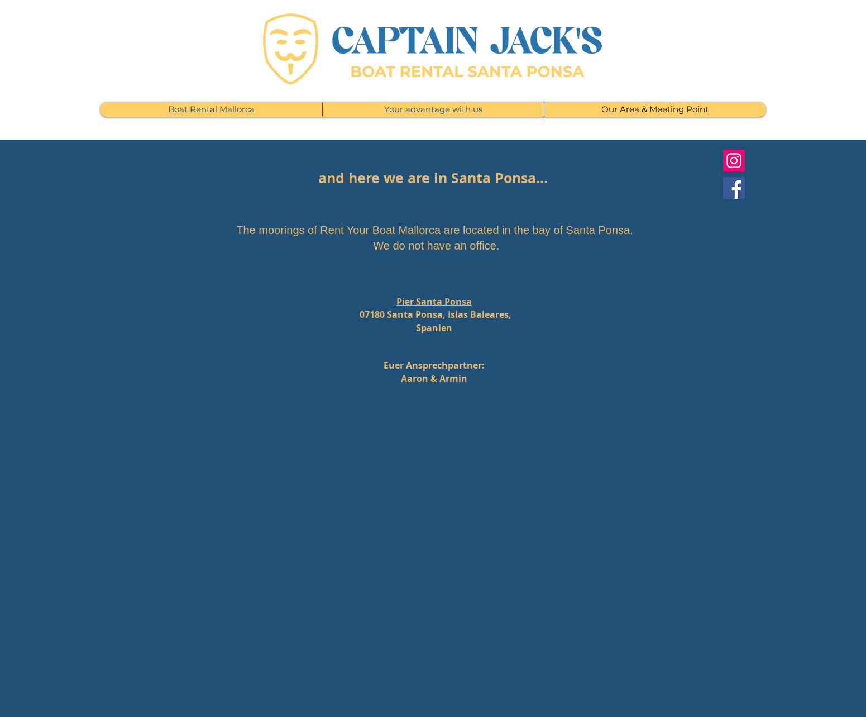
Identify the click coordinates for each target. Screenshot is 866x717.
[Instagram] (734, 160)
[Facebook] (734, 188)
